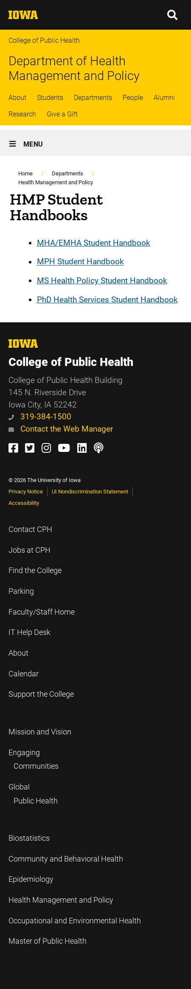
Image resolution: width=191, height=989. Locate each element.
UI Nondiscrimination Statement (90, 491)
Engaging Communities (33, 759)
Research (22, 114)
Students (50, 98)
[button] (172, 15)
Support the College (41, 694)
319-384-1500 (39, 416)
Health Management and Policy (55, 182)
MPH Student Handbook (80, 262)
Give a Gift (62, 114)
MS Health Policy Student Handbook (102, 280)
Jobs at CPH (29, 550)
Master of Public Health (47, 941)
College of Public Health (44, 40)
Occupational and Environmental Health (74, 921)
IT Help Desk (29, 632)
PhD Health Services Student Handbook (107, 300)
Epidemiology (30, 879)
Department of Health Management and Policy (74, 68)
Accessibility (23, 503)
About (17, 98)
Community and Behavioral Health (65, 859)
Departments (93, 98)
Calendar (23, 674)
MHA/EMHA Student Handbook (93, 243)
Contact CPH (30, 529)
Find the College (35, 570)
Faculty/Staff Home (41, 612)
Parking (21, 591)
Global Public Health (33, 794)
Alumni (164, 98)
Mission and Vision (39, 732)
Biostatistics (29, 838)
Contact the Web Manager (60, 429)
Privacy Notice (25, 491)
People (133, 98)
